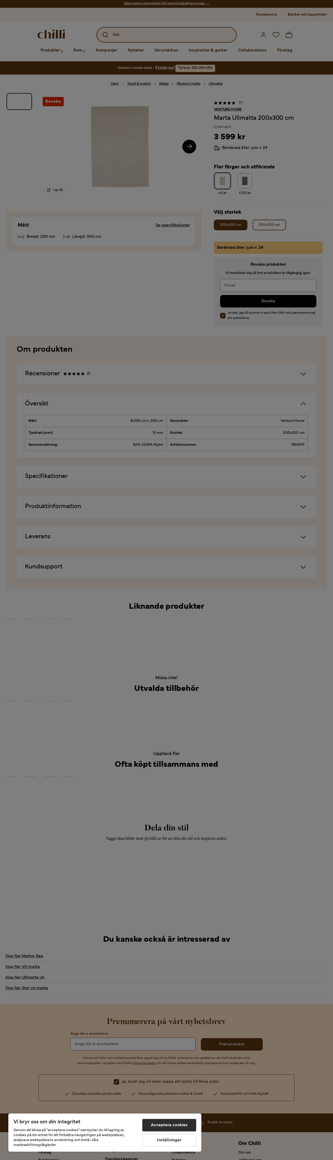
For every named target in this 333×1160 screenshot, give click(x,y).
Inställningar (169, 1140)
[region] (104, 1132)
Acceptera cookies (169, 1125)
